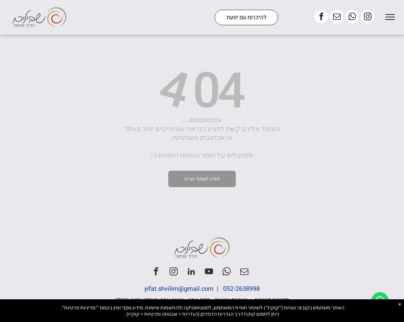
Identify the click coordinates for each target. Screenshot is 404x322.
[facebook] (321, 17)
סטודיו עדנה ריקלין (136, 300)
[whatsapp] (352, 17)
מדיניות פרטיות (272, 300)
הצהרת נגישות (231, 300)
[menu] (390, 17)
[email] (337, 17)
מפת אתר (199, 300)
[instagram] (368, 17)
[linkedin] (191, 272)
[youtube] (209, 272)
